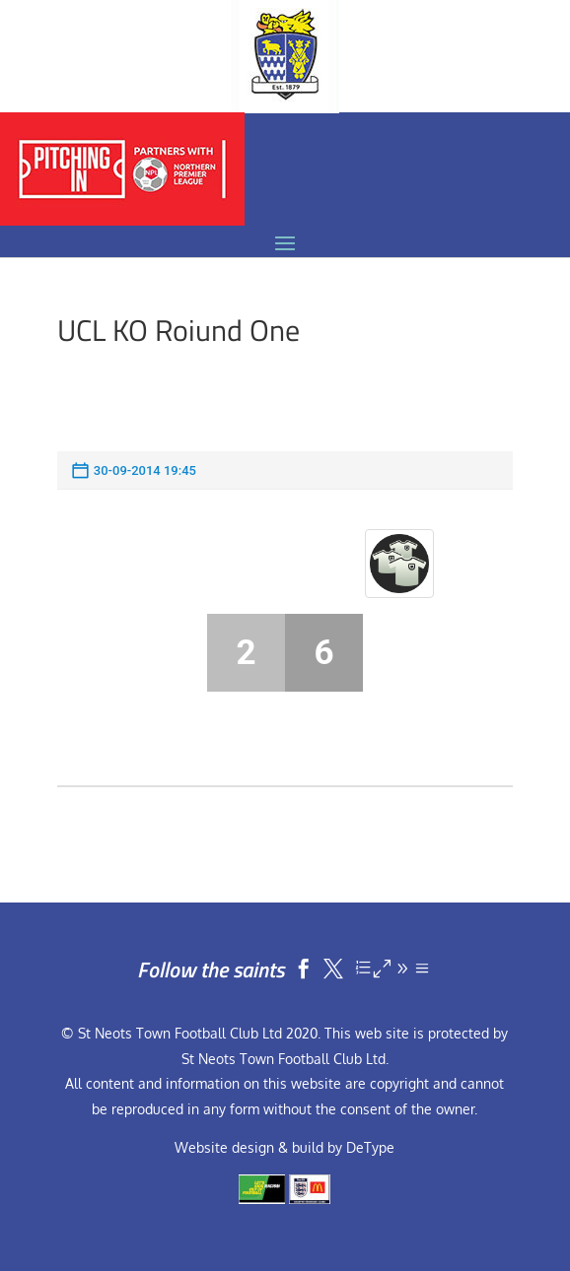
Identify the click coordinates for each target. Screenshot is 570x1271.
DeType (370, 1147)
